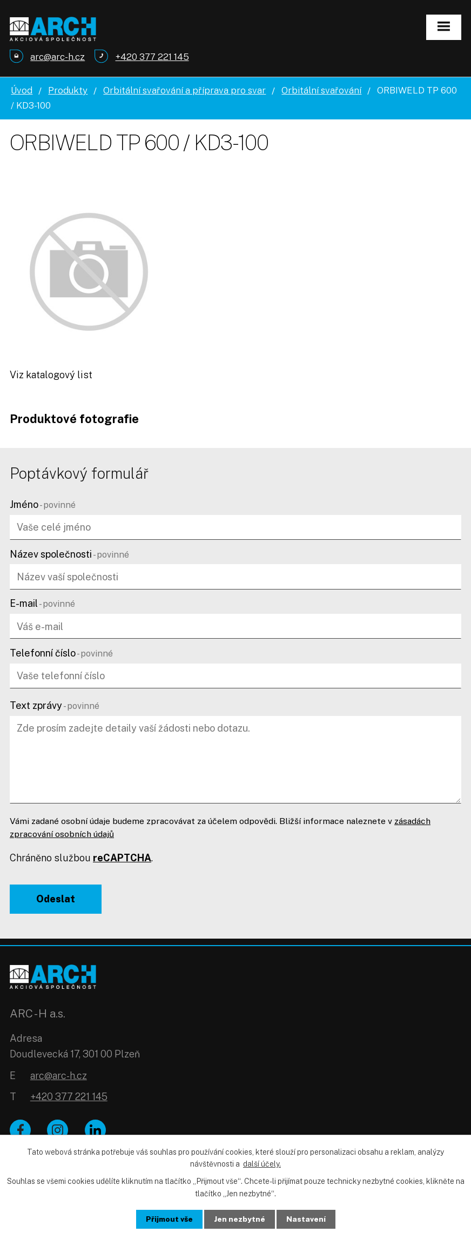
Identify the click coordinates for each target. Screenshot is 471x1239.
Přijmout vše (169, 1219)
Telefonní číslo (61, 653)
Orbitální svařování (321, 90)
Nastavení (306, 1219)
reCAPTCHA (122, 857)
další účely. (262, 1163)
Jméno (43, 504)
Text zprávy (54, 705)
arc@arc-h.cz (58, 1076)
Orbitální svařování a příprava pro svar (184, 90)
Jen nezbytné (240, 1219)
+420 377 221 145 (68, 1097)
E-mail (42, 603)
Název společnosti (69, 554)
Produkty (68, 90)
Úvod (21, 90)
